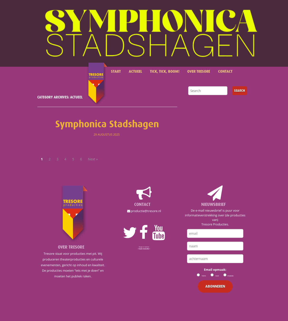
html (204, 275)
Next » (93, 159)
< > (144, 249)
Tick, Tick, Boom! (164, 71)
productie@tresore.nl (144, 211)
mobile (230, 275)
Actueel (135, 71)
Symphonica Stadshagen (107, 124)
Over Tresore (198, 71)
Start (116, 71)
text (217, 275)
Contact (225, 71)
